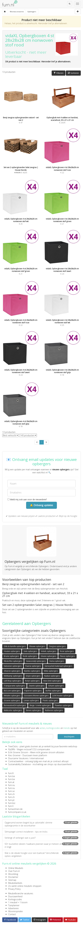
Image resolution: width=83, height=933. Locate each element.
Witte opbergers (51, 671)
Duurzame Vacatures (18, 758)
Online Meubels (15, 868)
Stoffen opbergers (53, 690)
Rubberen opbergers (54, 710)
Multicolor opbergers (13, 710)
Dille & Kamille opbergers (15, 646)
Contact (12, 914)
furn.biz (11, 803)
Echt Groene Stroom (18, 752)
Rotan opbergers (32, 681)
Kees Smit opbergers (52, 681)
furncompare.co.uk (17, 812)
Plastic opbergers (50, 700)
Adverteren (13, 908)
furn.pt (11, 800)
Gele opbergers (30, 651)
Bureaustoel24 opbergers (15, 705)
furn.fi (10, 806)
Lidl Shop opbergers (12, 681)
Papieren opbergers (33, 690)
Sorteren (73, 73)
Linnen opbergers (31, 700)
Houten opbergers (12, 651)
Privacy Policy (14, 889)
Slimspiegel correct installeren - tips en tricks (41, 831)
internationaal (37, 758)
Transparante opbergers (14, 685)
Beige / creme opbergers (40, 705)
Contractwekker (15, 761)
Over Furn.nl (14, 871)
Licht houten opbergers (62, 695)
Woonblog (13, 874)
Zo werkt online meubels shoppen (24, 886)
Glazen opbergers (48, 656)
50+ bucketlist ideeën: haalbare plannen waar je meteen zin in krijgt (41, 845)
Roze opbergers (67, 651)
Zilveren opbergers (12, 671)
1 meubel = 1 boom (17, 902)
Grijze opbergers (33, 676)
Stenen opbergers (33, 710)
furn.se (11, 791)
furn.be (11, 776)
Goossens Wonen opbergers (36, 695)
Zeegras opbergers (57, 646)
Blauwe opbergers (37, 646)
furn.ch (11, 794)
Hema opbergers (56, 661)
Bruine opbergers (11, 656)
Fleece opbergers (67, 656)
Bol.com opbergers (12, 690)
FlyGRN (11, 749)
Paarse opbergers (33, 666)
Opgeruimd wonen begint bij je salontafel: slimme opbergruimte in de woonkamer (41, 824)
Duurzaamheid (15, 896)
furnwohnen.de (15, 809)
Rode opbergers (30, 656)
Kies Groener (14, 755)
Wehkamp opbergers (13, 676)
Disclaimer (13, 877)
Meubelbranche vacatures (20, 893)
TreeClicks (13, 746)
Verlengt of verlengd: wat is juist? (41, 837)
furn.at (11, 782)
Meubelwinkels (15, 883)
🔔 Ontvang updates (41, 505)
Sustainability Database (19, 764)
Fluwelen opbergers (63, 705)
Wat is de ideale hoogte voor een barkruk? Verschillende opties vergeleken (41, 854)
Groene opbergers (12, 700)
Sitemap (12, 880)
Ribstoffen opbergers (13, 661)
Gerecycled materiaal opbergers (58, 666)
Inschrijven (69, 736)
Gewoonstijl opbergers (36, 661)
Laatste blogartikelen (16, 816)
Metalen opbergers (12, 695)
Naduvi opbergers (52, 676)
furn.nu (11, 785)
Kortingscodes (15, 899)
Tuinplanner (13, 905)
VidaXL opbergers (48, 651)
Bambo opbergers (32, 671)
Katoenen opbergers (12, 666)
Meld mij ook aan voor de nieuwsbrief (27, 499)
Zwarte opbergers (36, 685)
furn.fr (11, 773)
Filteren (58, 73)
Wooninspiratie (15, 911)
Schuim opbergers (56, 685)
